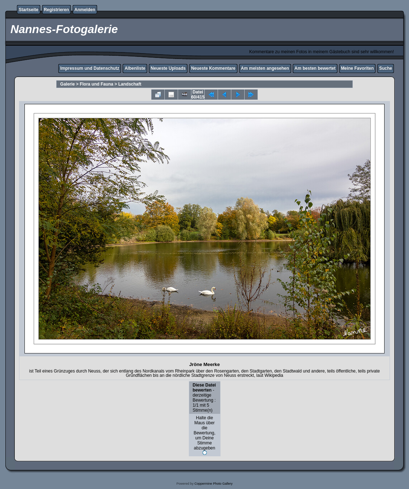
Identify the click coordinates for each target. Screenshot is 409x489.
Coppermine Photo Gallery (213, 483)
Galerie (67, 84)
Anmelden (84, 9)
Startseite (28, 9)
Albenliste (134, 68)
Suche (385, 68)
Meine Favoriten (357, 68)
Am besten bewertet (315, 68)
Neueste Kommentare (213, 68)
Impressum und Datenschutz (89, 68)
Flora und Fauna (96, 84)
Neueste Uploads (168, 68)
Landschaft (129, 84)
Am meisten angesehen (265, 68)
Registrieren (56, 9)
